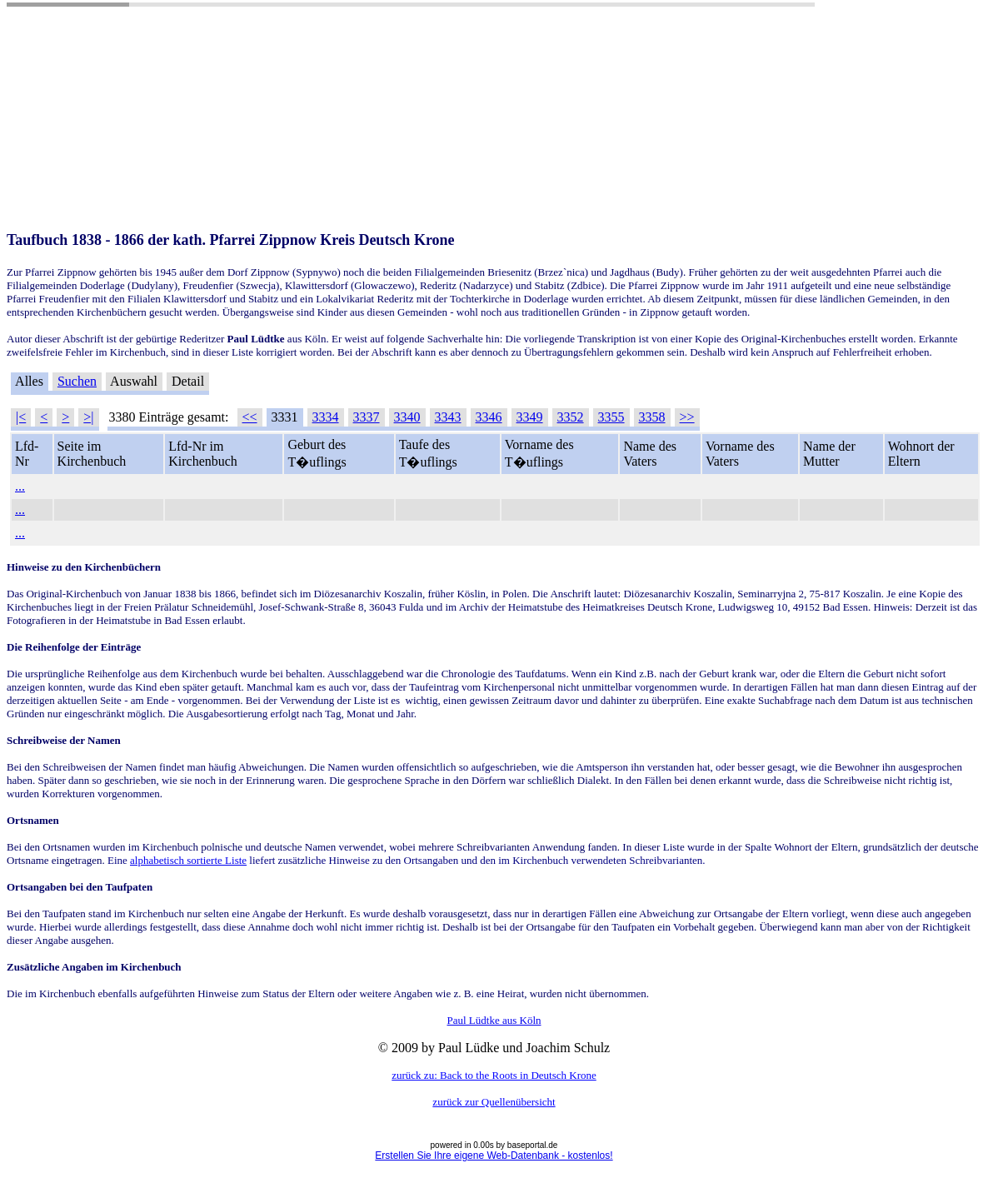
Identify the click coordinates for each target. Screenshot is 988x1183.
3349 (529, 417)
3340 (407, 417)
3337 (366, 417)
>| (88, 417)
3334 (325, 417)
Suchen (77, 381)
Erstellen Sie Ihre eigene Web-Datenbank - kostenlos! (493, 1155)
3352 (570, 417)
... (20, 486)
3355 (611, 417)
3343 (448, 417)
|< (21, 417)
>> (687, 417)
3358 (652, 417)
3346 (489, 417)
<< (249, 417)
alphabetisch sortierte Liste (188, 860)
